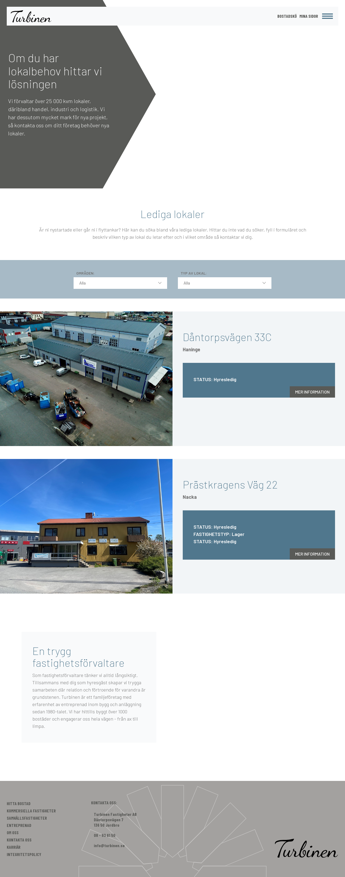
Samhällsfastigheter (27, 817)
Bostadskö (287, 16)
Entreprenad (19, 825)
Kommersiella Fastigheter (31, 810)
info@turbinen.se (109, 845)
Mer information (312, 391)
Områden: (85, 273)
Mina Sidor (308, 16)
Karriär (13, 847)
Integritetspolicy (24, 854)
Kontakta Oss (19, 839)
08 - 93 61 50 (104, 835)
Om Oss (13, 832)
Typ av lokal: (194, 273)
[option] (172, 94)
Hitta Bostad (18, 803)
